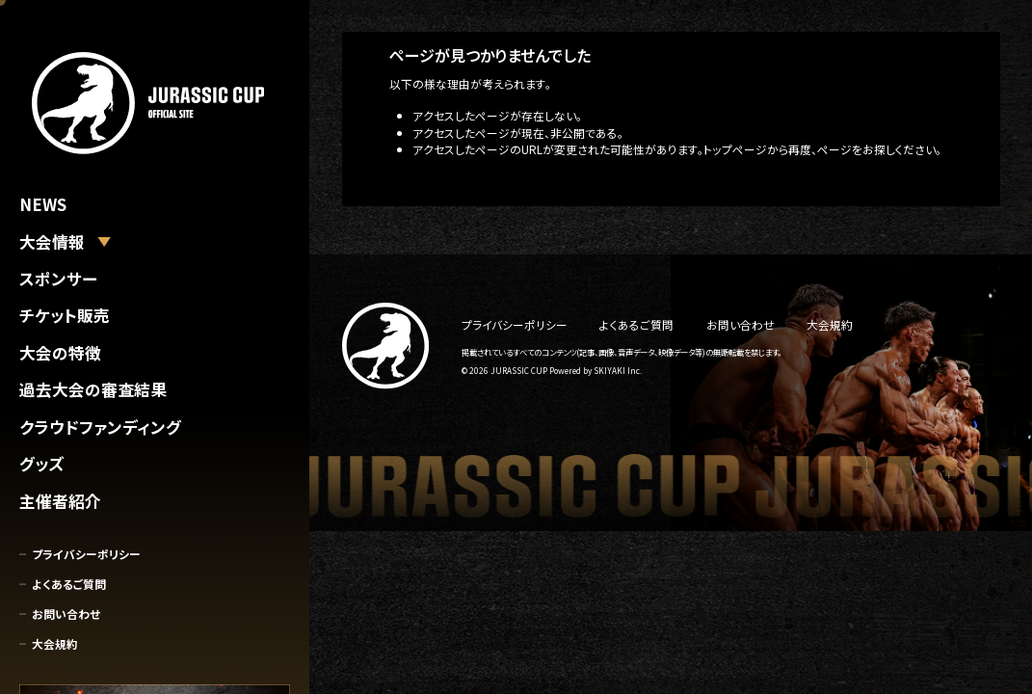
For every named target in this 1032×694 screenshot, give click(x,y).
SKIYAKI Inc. (618, 370)
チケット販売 (64, 315)
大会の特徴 (60, 352)
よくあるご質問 (69, 583)
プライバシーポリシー (86, 554)
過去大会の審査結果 (93, 389)
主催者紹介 (60, 501)
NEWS (42, 204)
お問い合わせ (66, 613)
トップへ (409, 182)
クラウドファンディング (100, 427)
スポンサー (58, 278)
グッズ (41, 463)
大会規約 (55, 643)
